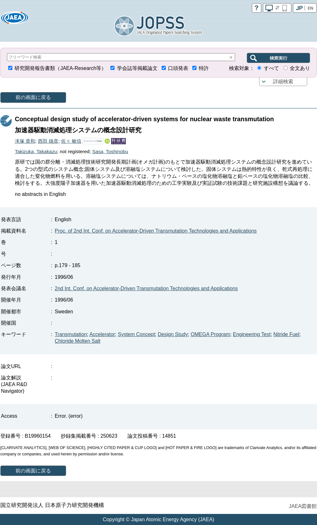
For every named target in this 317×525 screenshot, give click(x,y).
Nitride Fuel (286, 334)
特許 (204, 68)
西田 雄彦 (48, 141)
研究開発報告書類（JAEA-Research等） (60, 68)
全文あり (300, 68)
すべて (271, 68)
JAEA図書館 (303, 506)
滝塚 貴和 (25, 141)
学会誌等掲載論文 (137, 68)
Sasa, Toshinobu (110, 151)
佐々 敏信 (71, 141)
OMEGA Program (210, 334)
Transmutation (71, 334)
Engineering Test (251, 334)
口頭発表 (178, 68)
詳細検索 (283, 81)
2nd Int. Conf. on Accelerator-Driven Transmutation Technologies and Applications (146, 288)
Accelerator (102, 334)
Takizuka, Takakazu (36, 151)
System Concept (136, 334)
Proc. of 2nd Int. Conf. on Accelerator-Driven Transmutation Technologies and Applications (156, 231)
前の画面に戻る (33, 97)
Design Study (173, 334)
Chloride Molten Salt (77, 341)
